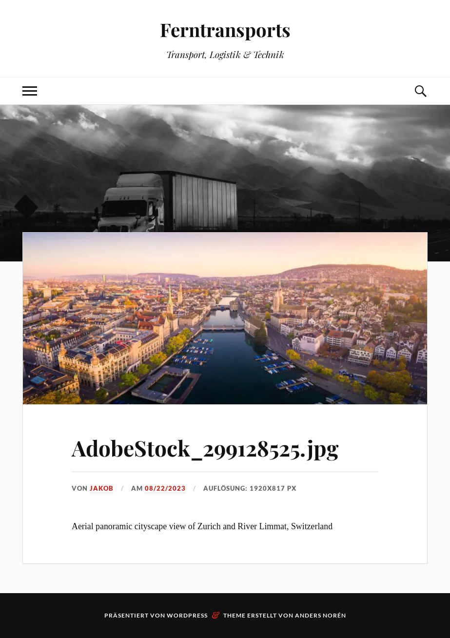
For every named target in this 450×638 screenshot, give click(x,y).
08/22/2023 (165, 488)
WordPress (187, 615)
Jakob (102, 488)
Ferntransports (225, 29)
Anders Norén (320, 615)
